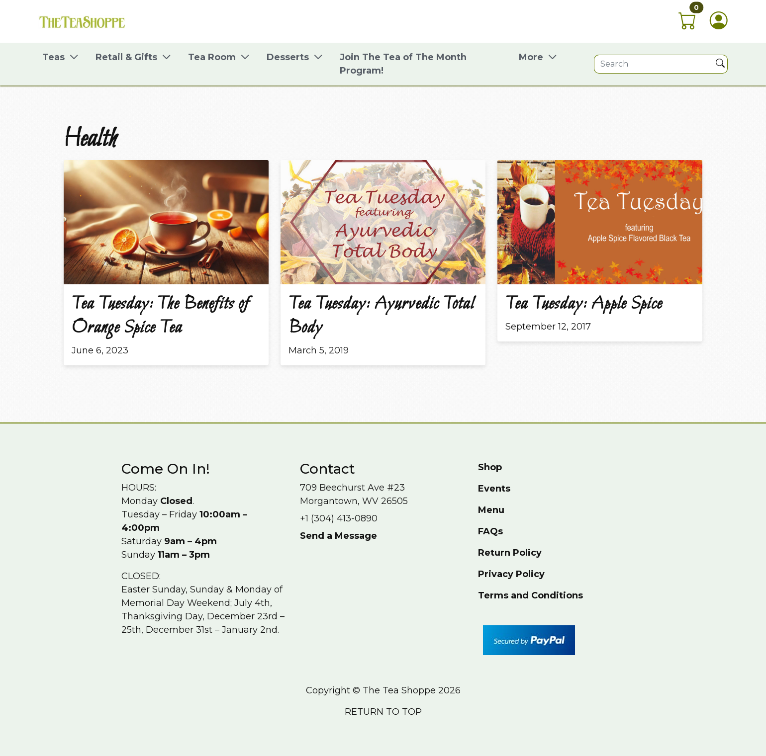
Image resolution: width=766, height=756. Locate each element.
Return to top (383, 711)
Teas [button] (53, 57)
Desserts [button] (288, 57)
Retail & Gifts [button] (126, 57)
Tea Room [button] (212, 57)
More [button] (531, 57)
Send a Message (338, 535)
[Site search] (654, 64)
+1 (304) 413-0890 (339, 518)
